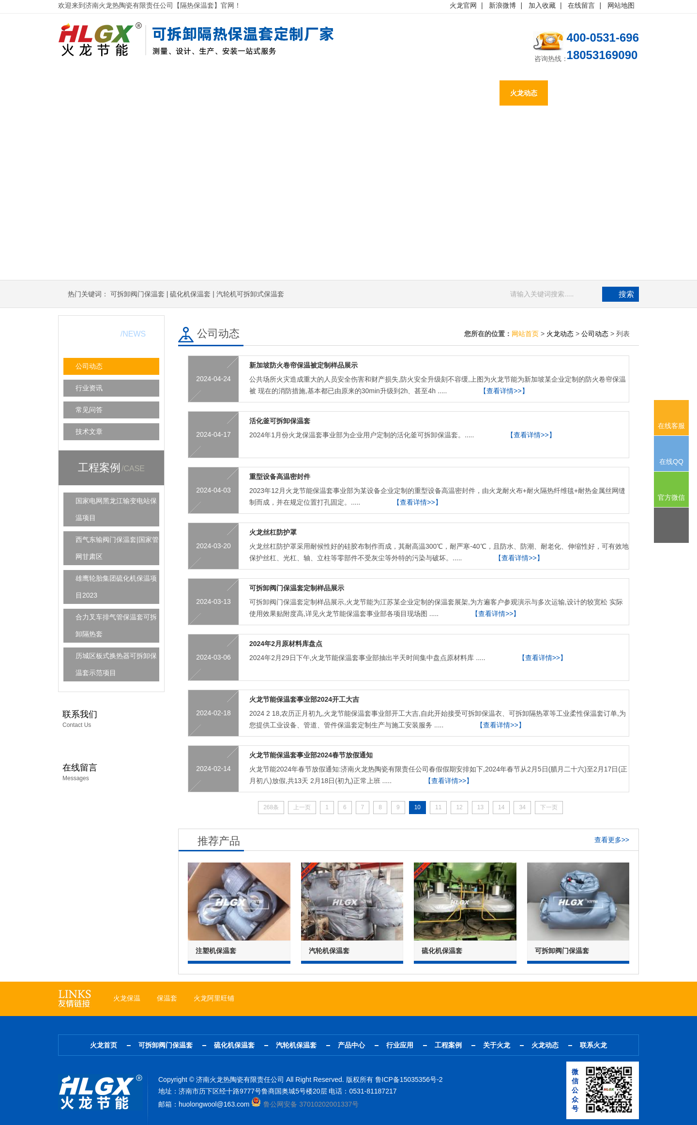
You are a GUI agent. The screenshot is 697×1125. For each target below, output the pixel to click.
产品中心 (330, 93)
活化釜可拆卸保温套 (279, 421)
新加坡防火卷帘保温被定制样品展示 (303, 365)
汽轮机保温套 (275, 93)
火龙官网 (463, 5)
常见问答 (89, 410)
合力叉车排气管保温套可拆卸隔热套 (116, 625)
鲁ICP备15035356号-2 (409, 1079)
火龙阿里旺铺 (214, 998)
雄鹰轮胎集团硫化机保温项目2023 (116, 586)
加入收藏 (542, 5)
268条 (271, 807)
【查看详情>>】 (504, 391)
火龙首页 (82, 93)
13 (480, 807)
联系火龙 (572, 93)
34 (522, 807)
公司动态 (89, 366)
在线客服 (671, 426)
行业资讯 (89, 388)
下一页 (549, 807)
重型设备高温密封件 (279, 476)
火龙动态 (523, 93)
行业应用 (378, 93)
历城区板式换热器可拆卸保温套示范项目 (116, 664)
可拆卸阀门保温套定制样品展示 (296, 588)
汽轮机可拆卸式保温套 (250, 294)
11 (438, 807)
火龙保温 (126, 998)
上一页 (302, 807)
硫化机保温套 (213, 93)
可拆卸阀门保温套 (144, 93)
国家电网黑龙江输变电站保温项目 (116, 509)
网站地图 (621, 5)
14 (501, 807)
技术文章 (89, 431)
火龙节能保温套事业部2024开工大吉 (304, 699)
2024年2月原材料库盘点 (285, 643)
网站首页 (525, 334)
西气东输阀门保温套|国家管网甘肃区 (117, 548)
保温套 (167, 998)
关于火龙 (475, 93)
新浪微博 (502, 5)
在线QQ (671, 461)
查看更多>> (611, 840)
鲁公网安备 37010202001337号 (305, 1104)
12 (459, 807)
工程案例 (426, 93)
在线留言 (581, 5)
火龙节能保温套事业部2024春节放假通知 (311, 755)
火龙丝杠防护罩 (273, 532)
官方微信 (671, 497)
